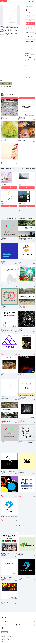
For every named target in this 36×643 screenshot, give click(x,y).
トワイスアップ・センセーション (6, 139)
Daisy (19, 139)
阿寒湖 (5, 184)
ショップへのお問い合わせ (29, 77)
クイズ (2, 116)
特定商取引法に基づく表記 (5, 639)
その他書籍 (28, 7)
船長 (22, 184)
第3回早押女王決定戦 (22, 117)
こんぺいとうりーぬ (9, 94)
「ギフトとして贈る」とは (30, 37)
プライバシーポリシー (9, 636)
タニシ (5, 203)
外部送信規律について (4, 638)
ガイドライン (3, 636)
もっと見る (18, 211)
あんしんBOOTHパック (28, 53)
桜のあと (2, 117)
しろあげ (23, 203)
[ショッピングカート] (32, 1)
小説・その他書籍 (29, 6)
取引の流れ (28, 68)
